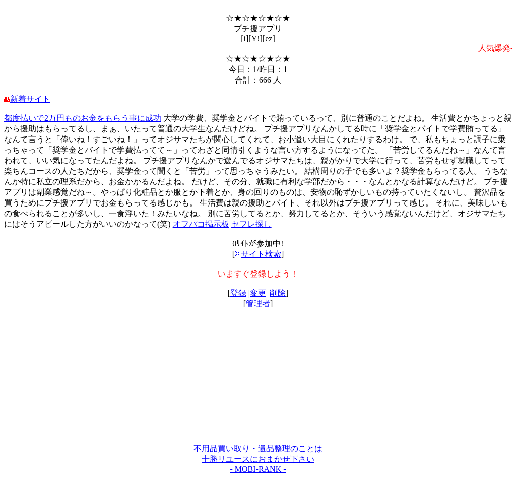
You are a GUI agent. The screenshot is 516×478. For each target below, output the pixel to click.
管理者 (258, 303)
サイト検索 (258, 254)
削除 (278, 293)
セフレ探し (251, 224)
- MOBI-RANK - (258, 469)
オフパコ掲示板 (201, 224)
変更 (258, 293)
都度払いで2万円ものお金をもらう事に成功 (82, 118)
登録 (238, 293)
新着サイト (30, 99)
